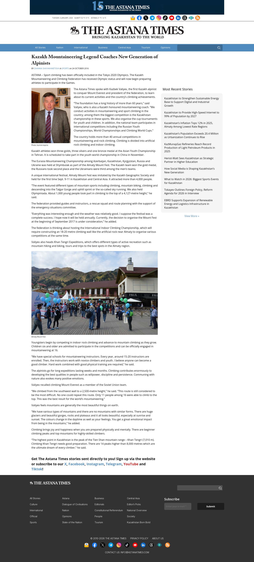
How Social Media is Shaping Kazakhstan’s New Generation (189, 170)
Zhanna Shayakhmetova (47, 68)
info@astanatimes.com (135, 552)
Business (103, 47)
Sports (65, 68)
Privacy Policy (139, 538)
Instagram (95, 464)
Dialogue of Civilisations (75, 504)
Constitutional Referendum (109, 510)
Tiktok (36, 469)
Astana (65, 498)
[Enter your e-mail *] (177, 506)
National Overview (137, 510)
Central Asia (124, 47)
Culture (33, 504)
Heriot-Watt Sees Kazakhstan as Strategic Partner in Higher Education (189, 160)
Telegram (114, 464)
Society (131, 516)
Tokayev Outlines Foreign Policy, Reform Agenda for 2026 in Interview (188, 191)
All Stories (40, 47)
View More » (192, 216)
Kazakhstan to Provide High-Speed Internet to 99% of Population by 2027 (191, 114)
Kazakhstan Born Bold (138, 522)
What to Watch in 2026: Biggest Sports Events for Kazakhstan (191, 181)
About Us (158, 538)
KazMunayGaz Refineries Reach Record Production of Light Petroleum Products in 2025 (189, 147)
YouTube (131, 464)
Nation (59, 47)
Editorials (99, 504)
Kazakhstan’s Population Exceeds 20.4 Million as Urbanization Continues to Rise (191, 135)
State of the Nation (72, 522)
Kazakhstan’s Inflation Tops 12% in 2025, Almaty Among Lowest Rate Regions (188, 124)
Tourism (145, 47)
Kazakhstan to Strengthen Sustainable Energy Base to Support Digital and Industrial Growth (191, 102)
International (80, 47)
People (98, 516)
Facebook (77, 464)
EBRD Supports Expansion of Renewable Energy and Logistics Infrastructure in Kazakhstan (188, 203)
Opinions (165, 47)
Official (33, 516)
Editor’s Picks (134, 504)
